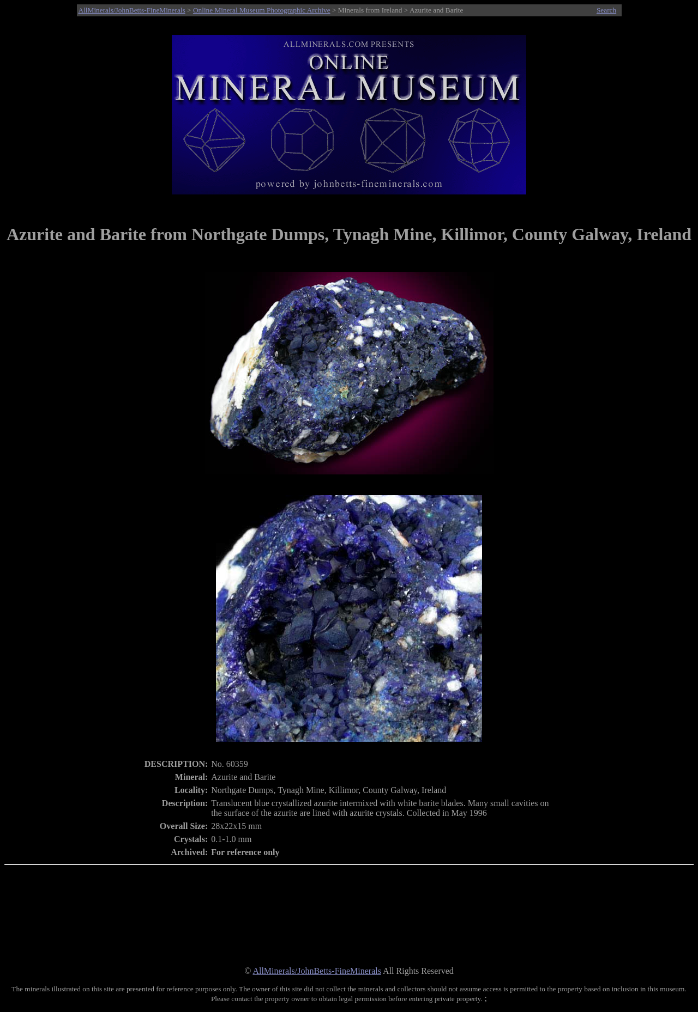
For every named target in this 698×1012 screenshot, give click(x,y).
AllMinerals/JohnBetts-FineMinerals (132, 10)
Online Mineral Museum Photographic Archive (261, 10)
